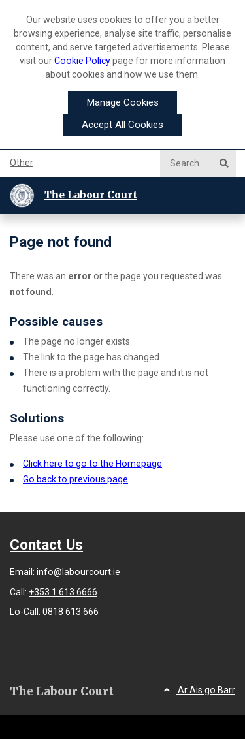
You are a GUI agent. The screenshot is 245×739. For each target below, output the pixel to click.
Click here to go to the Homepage (92, 463)
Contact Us (46, 544)
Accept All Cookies (122, 125)
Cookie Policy (82, 60)
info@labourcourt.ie (78, 572)
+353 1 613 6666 (63, 592)
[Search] (193, 163)
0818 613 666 (70, 611)
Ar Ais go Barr (199, 690)
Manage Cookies (123, 102)
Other (21, 162)
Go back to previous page (75, 479)
